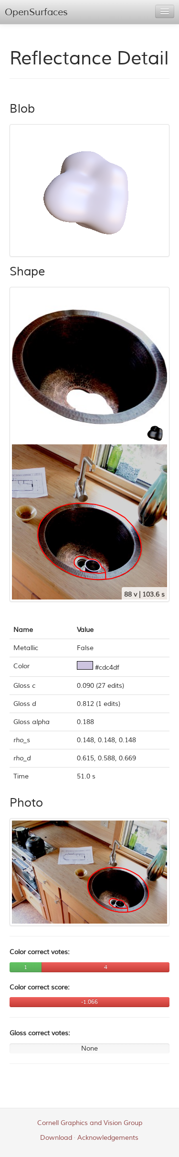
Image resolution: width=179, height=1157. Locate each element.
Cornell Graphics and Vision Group (89, 1123)
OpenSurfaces (36, 12)
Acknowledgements (107, 1138)
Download (56, 1138)
